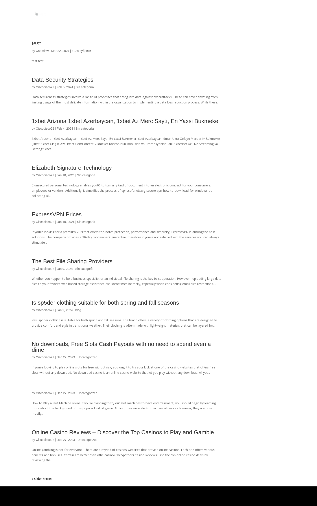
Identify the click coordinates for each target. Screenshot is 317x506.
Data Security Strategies (62, 79)
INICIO (280, 13)
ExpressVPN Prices (57, 214)
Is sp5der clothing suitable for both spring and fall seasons (105, 302)
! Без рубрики (81, 51)
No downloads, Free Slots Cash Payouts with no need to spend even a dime (121, 347)
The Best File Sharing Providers (72, 261)
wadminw (42, 51)
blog (78, 310)
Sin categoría (85, 87)
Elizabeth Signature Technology (72, 167)
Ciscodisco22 (45, 87)
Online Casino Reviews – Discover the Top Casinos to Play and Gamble (123, 432)
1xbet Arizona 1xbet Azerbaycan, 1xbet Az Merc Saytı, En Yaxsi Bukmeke (125, 121)
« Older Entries (42, 479)
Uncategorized (87, 357)
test (36, 43)
